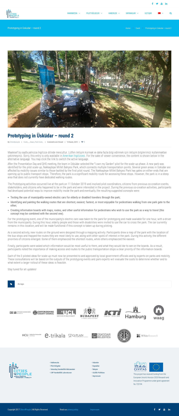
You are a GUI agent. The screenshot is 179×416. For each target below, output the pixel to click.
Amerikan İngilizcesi (74, 155)
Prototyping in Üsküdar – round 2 (41, 136)
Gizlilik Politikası (99, 373)
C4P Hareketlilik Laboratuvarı (61, 373)
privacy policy (72, 409)
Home (128, 28)
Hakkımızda (72, 13)
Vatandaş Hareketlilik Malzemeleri (63, 369)
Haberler (113, 13)
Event (138, 28)
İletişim (148, 13)
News (32, 142)
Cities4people (15, 142)
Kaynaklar (131, 13)
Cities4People (25, 409)
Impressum (97, 376)
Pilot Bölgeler (92, 13)
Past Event (39, 142)
